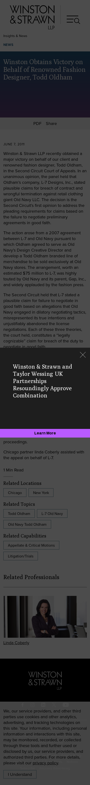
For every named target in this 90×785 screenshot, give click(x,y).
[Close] (83, 355)
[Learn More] (45, 433)
